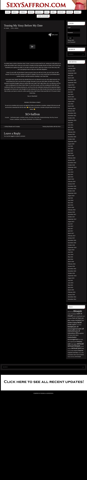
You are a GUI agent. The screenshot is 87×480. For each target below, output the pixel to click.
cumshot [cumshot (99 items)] (78, 320)
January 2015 (71, 294)
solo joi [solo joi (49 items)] (80, 352)
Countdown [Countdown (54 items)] (73, 313)
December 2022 (72, 99)
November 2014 (72, 299)
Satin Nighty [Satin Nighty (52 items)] (73, 344)
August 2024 (71, 85)
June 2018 (70, 200)
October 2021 (71, 118)
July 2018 (70, 198)
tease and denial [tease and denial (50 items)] (80, 354)
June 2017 (70, 226)
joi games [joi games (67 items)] (81, 333)
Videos (16, 28)
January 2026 (71, 70)
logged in (13, 136)
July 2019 (70, 169)
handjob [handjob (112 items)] (70, 327)
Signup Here (71, 40)
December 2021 (72, 113)
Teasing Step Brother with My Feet (52, 126)
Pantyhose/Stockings (44, 117)
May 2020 (70, 151)
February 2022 (71, 108)
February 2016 (71, 264)
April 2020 (70, 153)
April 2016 (70, 259)
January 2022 (71, 110)
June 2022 (70, 103)
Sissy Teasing (23, 119)
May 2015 (70, 285)
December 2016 (72, 240)
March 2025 (71, 78)
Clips (12, 28)
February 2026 (71, 68)
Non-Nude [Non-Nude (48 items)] (81, 339)
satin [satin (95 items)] (69, 344)
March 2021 (71, 129)
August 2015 (71, 278)
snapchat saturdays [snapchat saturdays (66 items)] (73, 352)
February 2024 (71, 87)
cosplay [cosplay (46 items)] (69, 313)
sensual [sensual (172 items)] (80, 344)
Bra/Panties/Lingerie (15, 117)
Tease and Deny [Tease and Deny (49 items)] (71, 356)
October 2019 (71, 165)
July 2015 (70, 280)
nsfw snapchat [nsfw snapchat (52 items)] (71, 341)
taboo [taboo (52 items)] (75, 354)
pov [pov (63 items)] (75, 341)
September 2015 (72, 275)
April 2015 (70, 287)
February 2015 (71, 292)
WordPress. (50, 393)
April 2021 (70, 127)
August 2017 (71, 221)
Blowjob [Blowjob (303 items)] (77, 311)
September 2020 (72, 141)
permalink (38, 119)
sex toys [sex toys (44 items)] (69, 350)
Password (70, 32)
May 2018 (70, 202)
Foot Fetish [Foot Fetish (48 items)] (79, 324)
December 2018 (72, 186)
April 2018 (70, 205)
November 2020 (72, 136)
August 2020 (71, 144)
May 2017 (70, 228)
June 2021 (70, 125)
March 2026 (71, 66)
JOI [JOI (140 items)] (76, 333)
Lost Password (71, 42)
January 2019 (71, 184)
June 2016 (70, 254)
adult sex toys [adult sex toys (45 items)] (70, 311)
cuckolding (22, 117)
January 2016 (71, 266)
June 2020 (70, 148)
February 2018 (71, 209)
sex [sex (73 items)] (83, 348)
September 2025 (72, 73)
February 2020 (71, 158)
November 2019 (72, 162)
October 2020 (71, 139)
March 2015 (71, 290)
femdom (26, 117)
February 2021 (71, 132)
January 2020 (71, 160)
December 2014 (72, 297)
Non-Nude (31, 117)
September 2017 (72, 219)
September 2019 (72, 167)
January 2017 (71, 238)
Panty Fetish (36, 117)
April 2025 (70, 75)
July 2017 (70, 224)
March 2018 (71, 207)
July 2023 (70, 92)
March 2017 (71, 233)
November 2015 (72, 271)
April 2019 (70, 176)
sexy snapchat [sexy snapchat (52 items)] (74, 350)
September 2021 (72, 120)
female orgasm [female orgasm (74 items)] (72, 324)
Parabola (43, 393)
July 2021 (70, 122)
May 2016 (70, 257)
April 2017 (70, 231)
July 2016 (70, 252)
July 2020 (70, 146)
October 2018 (71, 191)
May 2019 (70, 174)
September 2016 (72, 247)
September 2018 (72, 193)
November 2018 (72, 188)
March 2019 (71, 179)
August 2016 (71, 249)
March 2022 (71, 106)
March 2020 (71, 155)
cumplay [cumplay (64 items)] (72, 320)
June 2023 (70, 94)
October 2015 (71, 273)
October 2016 (71, 245)
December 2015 (72, 268)
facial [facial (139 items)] (79, 322)
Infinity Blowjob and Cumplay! (12, 126)
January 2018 (71, 212)
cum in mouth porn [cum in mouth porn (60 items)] (77, 316)
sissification (16, 119)
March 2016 (71, 261)
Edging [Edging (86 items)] (75, 322)
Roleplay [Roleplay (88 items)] (79, 341)
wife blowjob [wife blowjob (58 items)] (78, 356)
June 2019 (70, 172)
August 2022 (71, 101)
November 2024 (72, 80)
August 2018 (71, 195)
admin (7, 28)
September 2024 (72, 82)
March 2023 (71, 96)
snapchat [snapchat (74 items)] (80, 350)
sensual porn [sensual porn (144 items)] (76, 348)
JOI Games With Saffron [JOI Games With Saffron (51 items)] (73, 335)
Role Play (52, 117)
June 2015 (70, 282)
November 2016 (72, 242)
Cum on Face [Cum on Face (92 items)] (76, 318)
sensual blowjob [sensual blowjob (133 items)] (74, 346)
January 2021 (71, 134)
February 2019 (71, 181)
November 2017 (72, 214)
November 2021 (72, 115)
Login (69, 27)
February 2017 (71, 235)
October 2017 (71, 216)
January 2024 (71, 89)
